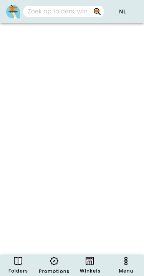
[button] (122, 11)
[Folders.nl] (13, 11)
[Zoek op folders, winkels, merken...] (97, 11)
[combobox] (63, 11)
